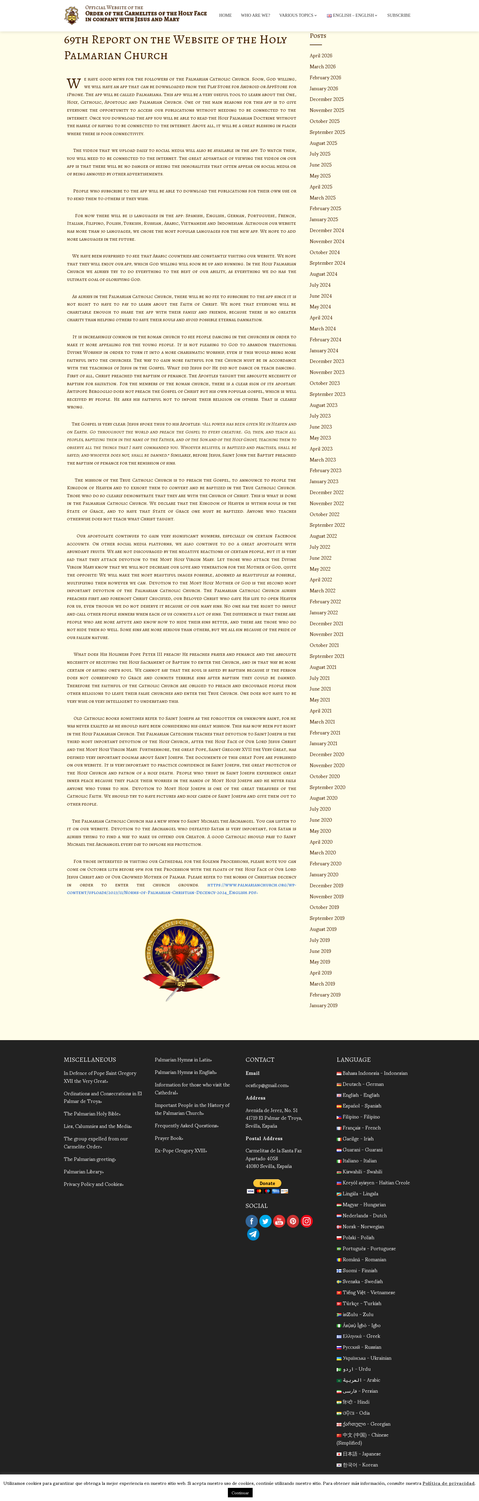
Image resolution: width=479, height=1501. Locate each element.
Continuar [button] (240, 1492)
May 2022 (320, 568)
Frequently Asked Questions (186, 1124)
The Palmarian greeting (89, 1158)
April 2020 (321, 841)
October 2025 (325, 120)
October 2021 (324, 644)
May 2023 (320, 437)
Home (225, 15)
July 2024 (320, 284)
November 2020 (327, 765)
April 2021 (320, 710)
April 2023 (321, 448)
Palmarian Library (83, 1170)
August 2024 (324, 273)
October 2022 (324, 514)
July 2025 (320, 153)
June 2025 (321, 164)
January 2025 (324, 219)
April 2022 (321, 579)
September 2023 (328, 393)
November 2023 (327, 371)
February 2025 (325, 208)
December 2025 (327, 99)
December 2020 (327, 754)
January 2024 (324, 350)
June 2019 (320, 950)
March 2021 (322, 721)
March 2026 (323, 66)
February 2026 (325, 77)
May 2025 (320, 175)
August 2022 (323, 535)
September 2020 (328, 787)
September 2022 (327, 524)
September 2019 (327, 917)
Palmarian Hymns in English (185, 1072)
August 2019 (323, 928)
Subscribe (399, 15)
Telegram (253, 1234)
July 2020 (320, 808)
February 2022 (325, 601)
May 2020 (320, 830)
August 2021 (323, 666)
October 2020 (325, 776)
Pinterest (293, 1221)
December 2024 (327, 230)
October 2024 (325, 252)
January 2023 (324, 481)
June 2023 (321, 426)
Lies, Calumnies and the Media (97, 1125)
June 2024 (321, 295)
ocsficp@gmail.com (266, 1085)
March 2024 (323, 328)
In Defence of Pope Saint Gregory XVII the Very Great (100, 1076)
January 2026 (324, 88)
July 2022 (320, 546)
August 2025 (323, 142)
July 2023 (320, 415)
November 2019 (327, 896)
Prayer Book (168, 1136)
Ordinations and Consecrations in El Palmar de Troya (103, 1097)
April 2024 (321, 317)
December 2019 (326, 885)
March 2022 (322, 590)
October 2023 (325, 382)
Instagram (307, 1221)
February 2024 (326, 339)
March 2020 (323, 852)
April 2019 (321, 972)
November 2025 (327, 109)
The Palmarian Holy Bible (91, 1113)
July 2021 (320, 677)
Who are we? (255, 15)
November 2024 (327, 241)
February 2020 (326, 863)
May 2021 (320, 699)
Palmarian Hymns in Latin (182, 1059)
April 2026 (321, 55)
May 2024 (320, 306)
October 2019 (324, 907)
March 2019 (322, 983)
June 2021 (320, 688)
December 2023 (327, 361)
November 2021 (326, 634)
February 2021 (325, 732)
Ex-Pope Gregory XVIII (180, 1149)
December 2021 (326, 623)
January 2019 (324, 1005)
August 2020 (324, 797)
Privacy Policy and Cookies (93, 1183)
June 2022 (320, 557)
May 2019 (320, 961)
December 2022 (327, 492)
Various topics (298, 15)
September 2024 (328, 262)
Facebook (252, 1221)
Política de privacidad (448, 1482)
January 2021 (323, 743)
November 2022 (327, 503)
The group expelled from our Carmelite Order (96, 1141)
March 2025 (323, 197)
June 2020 (321, 819)
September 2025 (327, 131)
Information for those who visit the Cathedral (192, 1088)
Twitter (265, 1221)
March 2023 (323, 459)
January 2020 (324, 874)
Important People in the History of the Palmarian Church (192, 1108)
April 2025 (321, 186)
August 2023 (324, 404)
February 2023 (326, 470)
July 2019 (320, 939)
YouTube (279, 1221)
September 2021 (327, 655)
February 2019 (325, 994)
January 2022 (324, 612)
